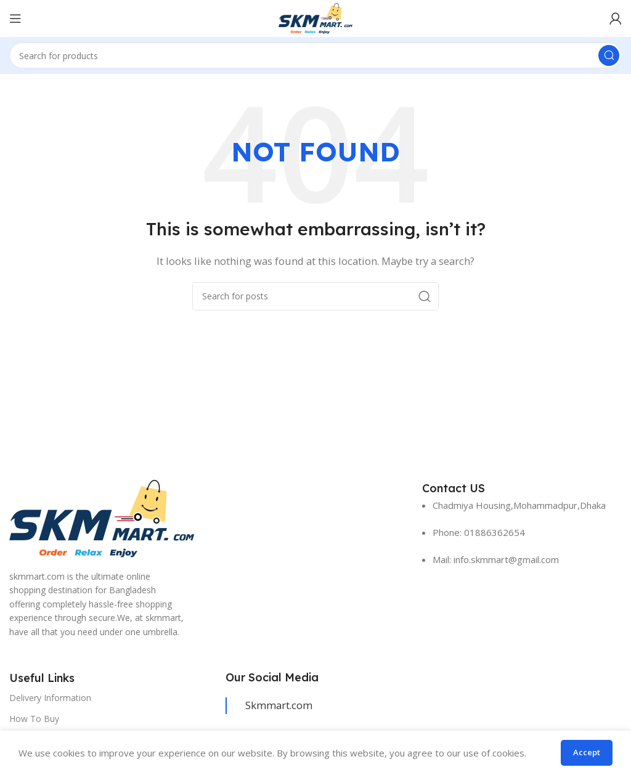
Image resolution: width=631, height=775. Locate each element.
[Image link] (101, 517)
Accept (586, 752)
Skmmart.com (278, 705)
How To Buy (34, 718)
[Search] (315, 55)
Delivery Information (50, 698)
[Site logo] (315, 17)
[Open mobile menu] (15, 18)
